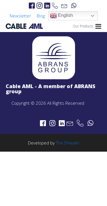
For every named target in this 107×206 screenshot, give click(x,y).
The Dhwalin (67, 143)
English (61, 15)
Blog (41, 16)
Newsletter (20, 16)
